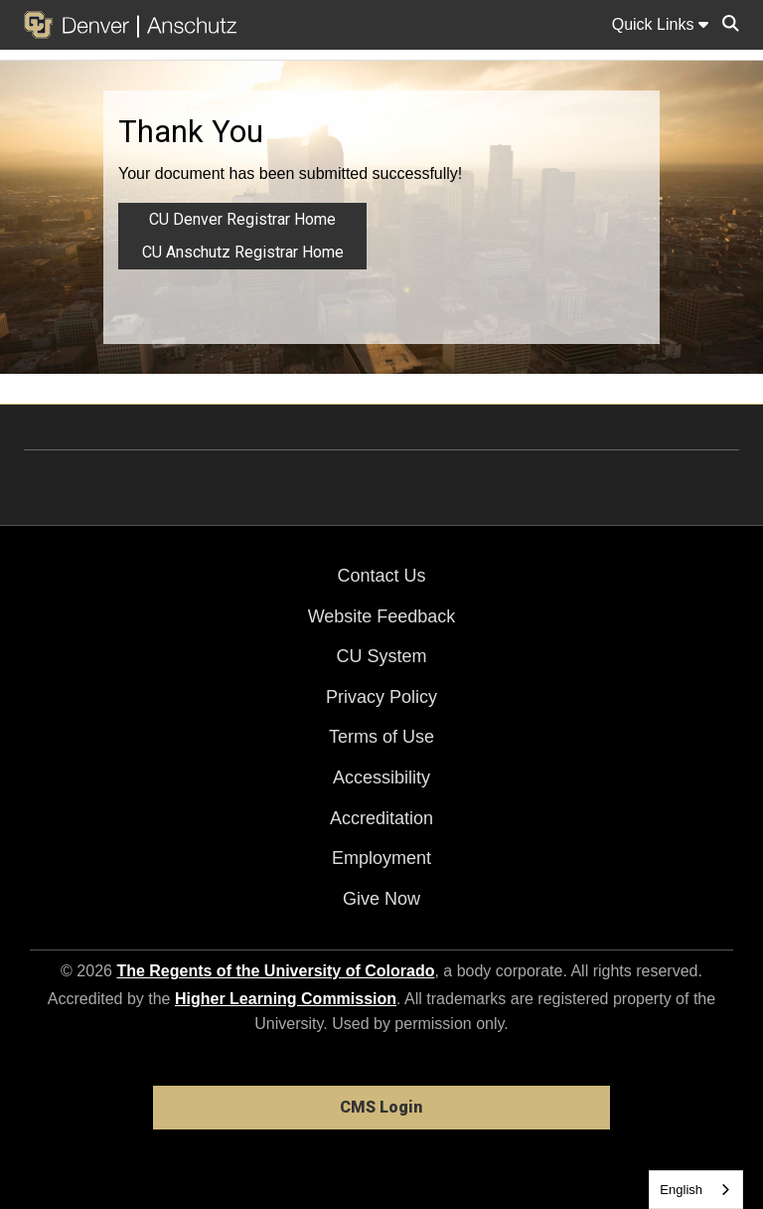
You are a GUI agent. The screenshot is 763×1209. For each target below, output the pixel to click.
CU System (381, 656)
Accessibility (381, 777)
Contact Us (381, 576)
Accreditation (381, 818)
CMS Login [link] (381, 1107)
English (681, 1189)
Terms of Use (381, 737)
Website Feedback (382, 616)
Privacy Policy (381, 697)
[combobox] (696, 1189)
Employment (381, 858)
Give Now (381, 899)
